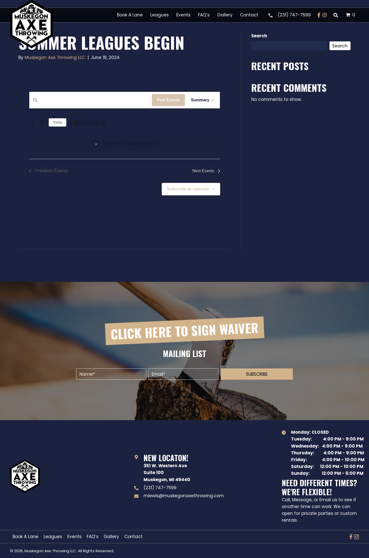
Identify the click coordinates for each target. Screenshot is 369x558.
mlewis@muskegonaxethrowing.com (184, 496)
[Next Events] (42, 123)
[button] (319, 15)
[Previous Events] (32, 123)
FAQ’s (92, 537)
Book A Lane (25, 537)
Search (259, 36)
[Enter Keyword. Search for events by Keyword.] (90, 100)
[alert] (125, 143)
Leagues (53, 537)
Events (74, 537)
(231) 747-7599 (294, 15)
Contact (133, 537)
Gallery (111, 537)
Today (57, 122)
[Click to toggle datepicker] (90, 122)
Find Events (168, 100)
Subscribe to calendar (188, 189)
